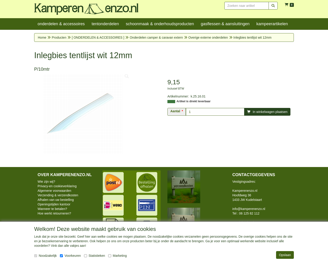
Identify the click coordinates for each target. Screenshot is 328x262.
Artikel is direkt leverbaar (193, 101)
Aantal (175, 111)
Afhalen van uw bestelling (56, 200)
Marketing (117, 255)
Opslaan (285, 255)
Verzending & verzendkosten (58, 195)
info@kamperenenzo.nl (248, 209)
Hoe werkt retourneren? (54, 213)
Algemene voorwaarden (54, 190)
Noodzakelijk (45, 255)
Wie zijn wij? (46, 181)
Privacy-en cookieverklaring (57, 186)
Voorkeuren (70, 255)
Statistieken (94, 255)
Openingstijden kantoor (54, 204)
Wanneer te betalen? (52, 209)
